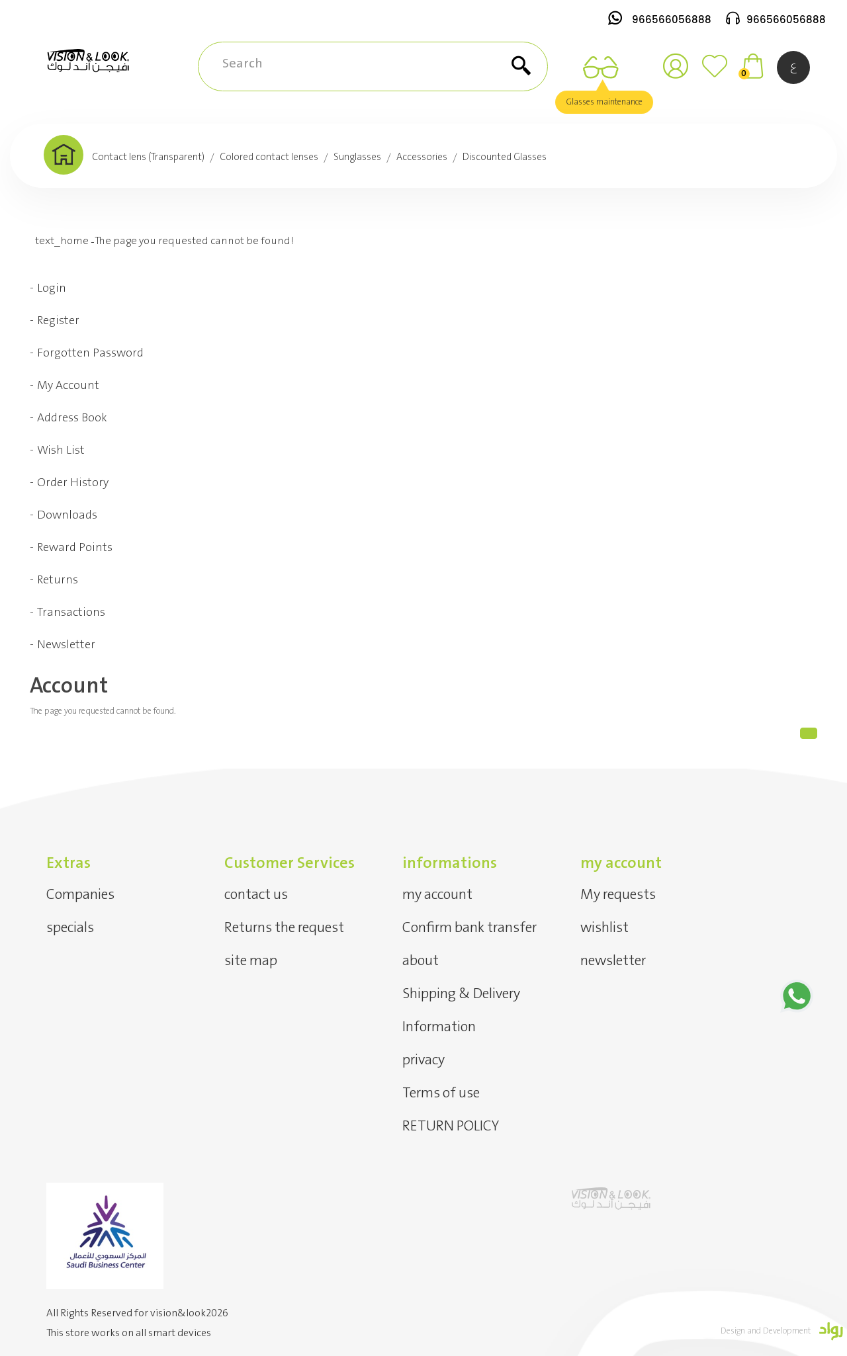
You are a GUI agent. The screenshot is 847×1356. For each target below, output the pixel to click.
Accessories (421, 157)
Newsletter (66, 645)
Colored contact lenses (269, 157)
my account (437, 894)
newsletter (613, 960)
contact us (256, 894)
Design (734, 1331)
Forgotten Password (90, 353)
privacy (423, 1060)
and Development (780, 1331)
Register (58, 321)
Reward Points (74, 547)
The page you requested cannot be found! (194, 241)
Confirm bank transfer (469, 927)
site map (250, 960)
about (420, 960)
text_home (62, 241)
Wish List (61, 450)
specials (70, 927)
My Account (68, 385)
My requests (618, 894)
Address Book (72, 418)
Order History (73, 483)
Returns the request (284, 927)
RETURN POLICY (450, 1126)
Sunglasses (357, 157)
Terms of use (441, 1093)
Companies (80, 894)
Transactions (71, 612)
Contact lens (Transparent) (148, 157)
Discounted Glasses (505, 157)
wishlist (604, 927)
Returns (57, 580)
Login (51, 288)
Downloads (67, 515)
